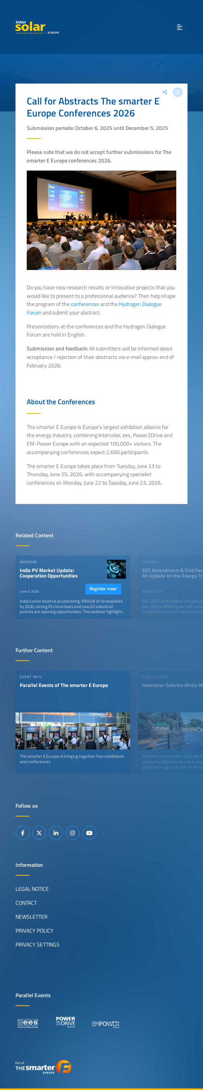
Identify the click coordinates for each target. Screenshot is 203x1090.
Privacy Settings (37, 944)
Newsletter (31, 916)
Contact (26, 903)
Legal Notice (32, 889)
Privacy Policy (34, 930)
